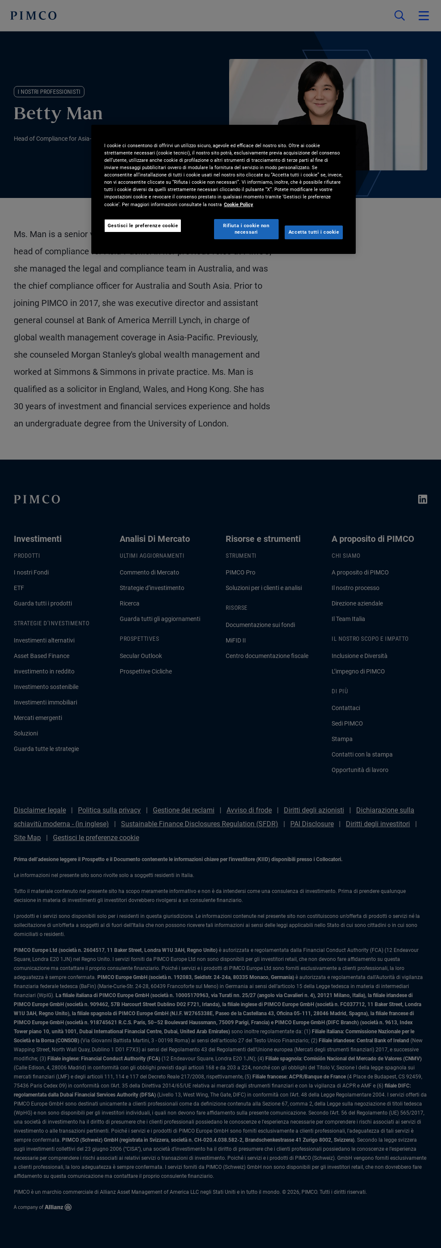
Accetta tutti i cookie (314, 232)
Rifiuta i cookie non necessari (246, 228)
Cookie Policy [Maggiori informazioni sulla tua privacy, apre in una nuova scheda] (238, 204)
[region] (223, 189)
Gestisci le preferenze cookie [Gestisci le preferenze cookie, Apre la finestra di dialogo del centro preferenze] (143, 225)
